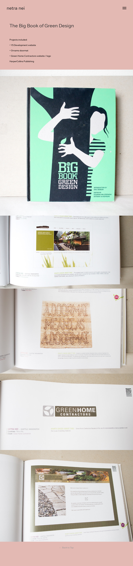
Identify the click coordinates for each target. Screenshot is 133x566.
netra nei (16, 8)
